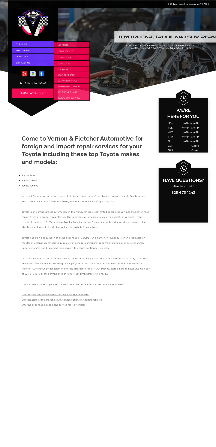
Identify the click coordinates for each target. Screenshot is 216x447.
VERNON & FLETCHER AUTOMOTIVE (144, 46)
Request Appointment (33, 94)
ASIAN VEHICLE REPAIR (171, 49)
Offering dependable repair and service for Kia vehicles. (54, 305)
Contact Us (23, 64)
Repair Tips (22, 58)
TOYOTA (189, 49)
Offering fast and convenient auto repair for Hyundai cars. (55, 295)
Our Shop (21, 45)
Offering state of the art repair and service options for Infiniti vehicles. (62, 300)
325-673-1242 (35, 84)
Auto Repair (23, 51)
